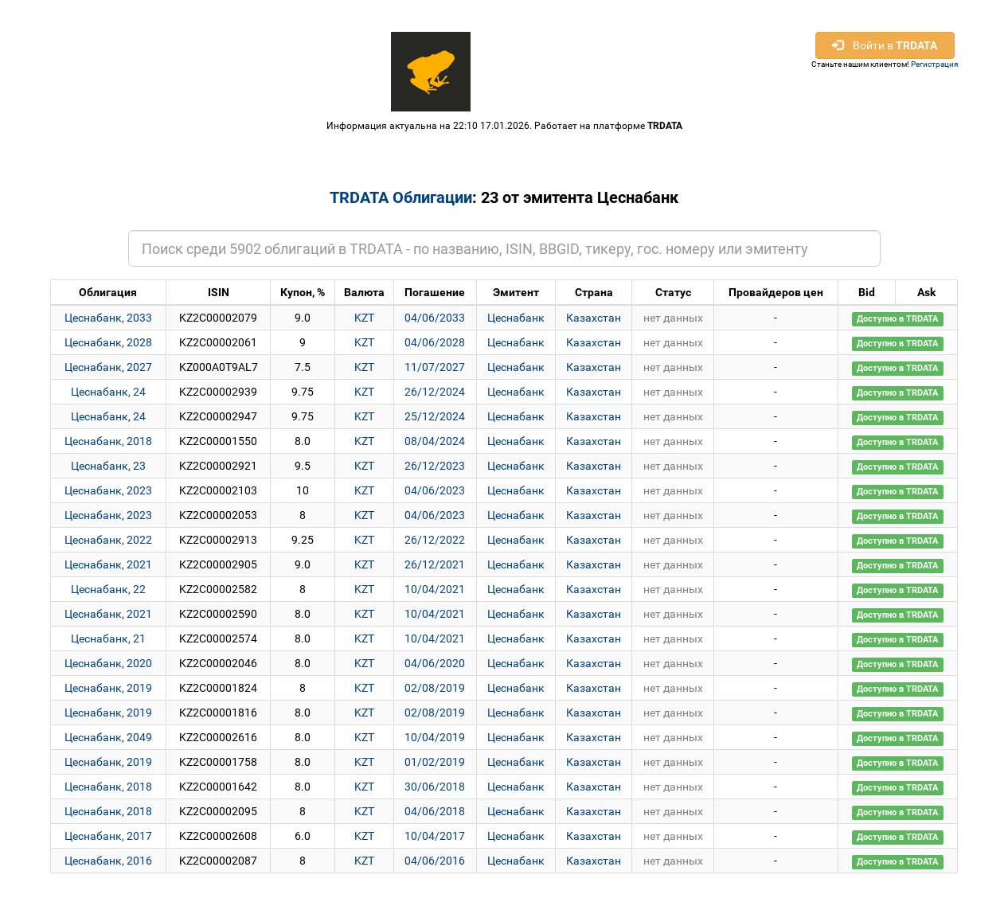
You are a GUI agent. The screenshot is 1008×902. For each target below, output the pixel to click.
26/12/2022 (434, 539)
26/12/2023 (434, 465)
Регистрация (934, 64)
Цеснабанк (516, 317)
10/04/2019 (434, 737)
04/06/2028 (434, 342)
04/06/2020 (434, 663)
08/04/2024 (434, 441)
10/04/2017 (434, 836)
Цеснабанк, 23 (108, 465)
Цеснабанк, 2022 (108, 539)
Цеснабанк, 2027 (108, 367)
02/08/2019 (434, 687)
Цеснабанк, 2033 (108, 317)
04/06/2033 (434, 317)
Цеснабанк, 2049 (108, 737)
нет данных (673, 317)
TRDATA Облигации (401, 197)
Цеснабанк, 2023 (108, 490)
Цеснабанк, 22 (108, 589)
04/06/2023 (434, 490)
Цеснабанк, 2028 (108, 342)
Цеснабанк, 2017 (108, 836)
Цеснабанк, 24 (108, 391)
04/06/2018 (434, 811)
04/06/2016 (434, 860)
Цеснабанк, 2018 (108, 441)
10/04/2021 (434, 589)
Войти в (884, 45)
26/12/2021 (434, 564)
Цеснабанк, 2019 (108, 687)
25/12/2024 (434, 416)
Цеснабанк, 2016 (108, 860)
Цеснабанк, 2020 (108, 663)
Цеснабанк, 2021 (108, 564)
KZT (364, 317)
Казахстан (593, 317)
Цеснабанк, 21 (108, 638)
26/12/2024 (434, 391)
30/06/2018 (434, 786)
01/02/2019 (434, 762)
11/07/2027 (434, 367)
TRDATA (664, 125)
